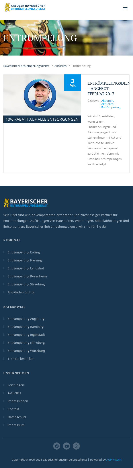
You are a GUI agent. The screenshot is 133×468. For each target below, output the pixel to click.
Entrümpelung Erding (24, 252)
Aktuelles (107, 104)
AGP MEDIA (113, 460)
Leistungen (16, 385)
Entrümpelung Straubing (26, 284)
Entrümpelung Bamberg (26, 327)
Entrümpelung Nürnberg (26, 343)
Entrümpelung (110, 107)
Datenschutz (17, 417)
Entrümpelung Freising (25, 260)
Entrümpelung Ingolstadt (26, 335)
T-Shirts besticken (21, 358)
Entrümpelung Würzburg (26, 351)
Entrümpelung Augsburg (26, 319)
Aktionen (107, 101)
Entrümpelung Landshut (26, 268)
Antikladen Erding (21, 292)
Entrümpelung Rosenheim (27, 276)
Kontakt (13, 409)
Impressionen (18, 401)
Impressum (16, 425)
